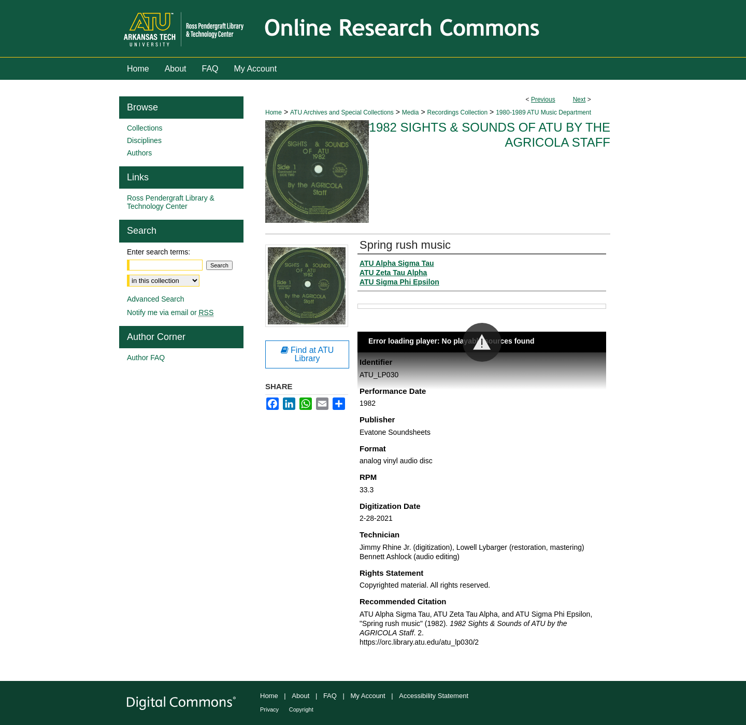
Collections (144, 128)
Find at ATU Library (307, 354)
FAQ (330, 696)
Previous (543, 99)
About (300, 696)
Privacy (269, 709)
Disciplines (144, 140)
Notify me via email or (170, 312)
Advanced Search (155, 299)
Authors (139, 153)
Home (273, 112)
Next (579, 99)
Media (410, 112)
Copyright (301, 709)
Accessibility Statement (433, 696)
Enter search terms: (158, 252)
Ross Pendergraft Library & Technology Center (170, 202)
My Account (368, 696)
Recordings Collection (457, 112)
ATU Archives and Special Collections (342, 112)
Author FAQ (146, 357)
